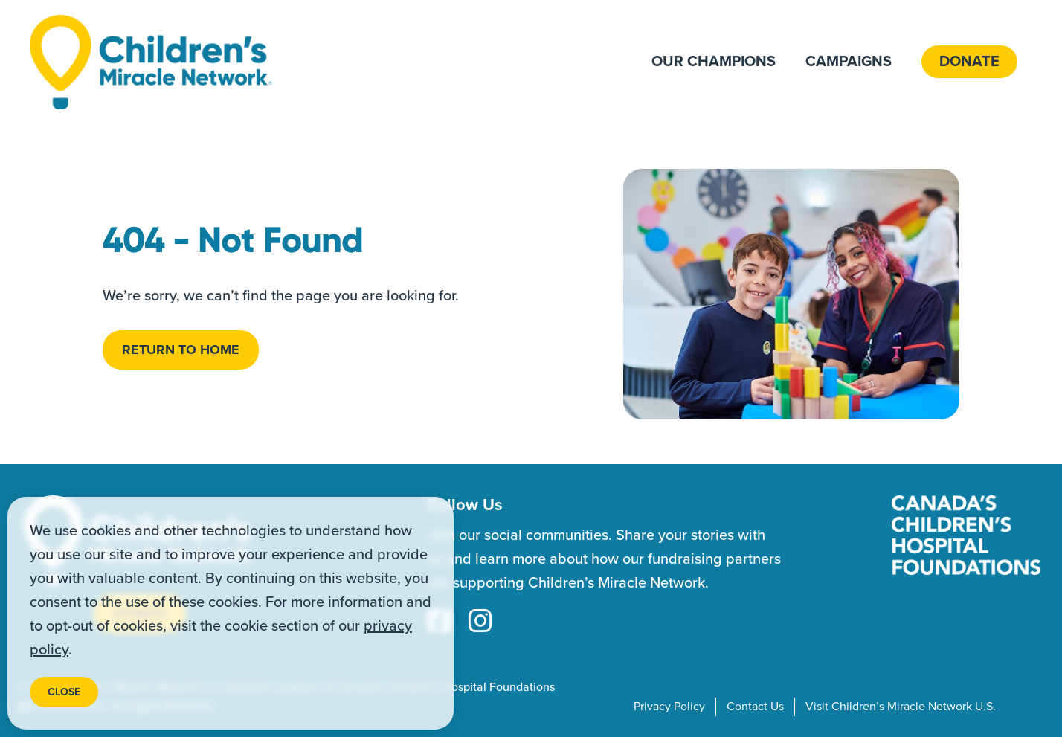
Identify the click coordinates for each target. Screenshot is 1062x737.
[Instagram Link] (480, 622)
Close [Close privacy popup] (64, 692)
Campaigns (848, 62)
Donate (969, 62)
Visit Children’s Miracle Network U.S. (900, 706)
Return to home (180, 349)
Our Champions (713, 62)
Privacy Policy (669, 706)
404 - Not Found (233, 240)
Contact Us (755, 706)
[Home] (151, 62)
